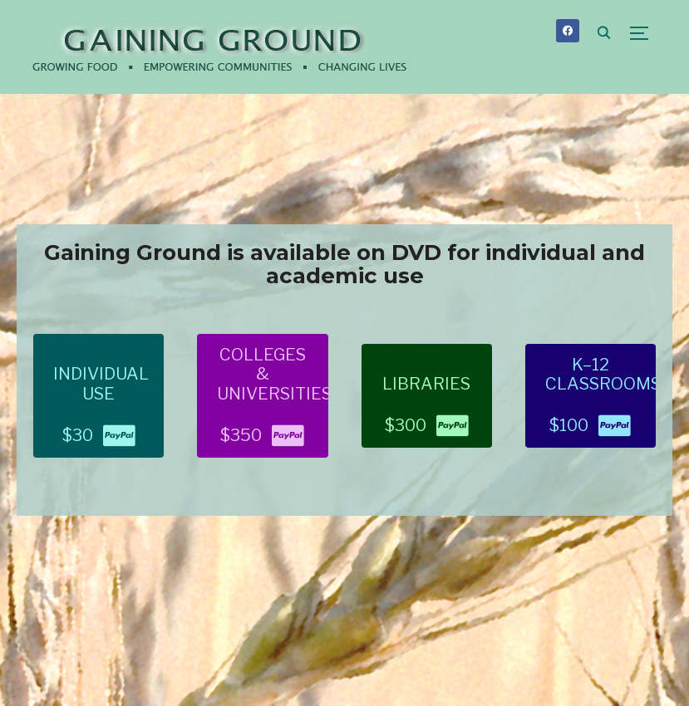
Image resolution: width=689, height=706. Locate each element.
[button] (98, 396)
